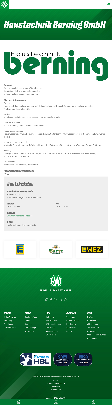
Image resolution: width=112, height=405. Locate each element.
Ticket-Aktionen (10, 317)
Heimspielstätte (10, 328)
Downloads (91, 331)
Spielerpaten (71, 328)
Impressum (56, 387)
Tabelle (27, 321)
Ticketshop (8, 321)
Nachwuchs (29, 331)
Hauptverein (92, 338)
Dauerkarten (8, 324)
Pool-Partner (71, 324)
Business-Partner (72, 321)
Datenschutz (56, 390)
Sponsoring (70, 317)
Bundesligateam (31, 317)
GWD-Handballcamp (53, 324)
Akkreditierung (92, 324)
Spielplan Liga (30, 328)
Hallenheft (50, 317)
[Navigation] (108, 4)
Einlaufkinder (51, 335)
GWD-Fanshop (51, 321)
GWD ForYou (50, 328)
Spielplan (28, 324)
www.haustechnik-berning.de (20, 217)
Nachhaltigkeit (92, 321)
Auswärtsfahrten (52, 331)
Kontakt (69, 331)
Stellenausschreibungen (96, 335)
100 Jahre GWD (93, 328)
